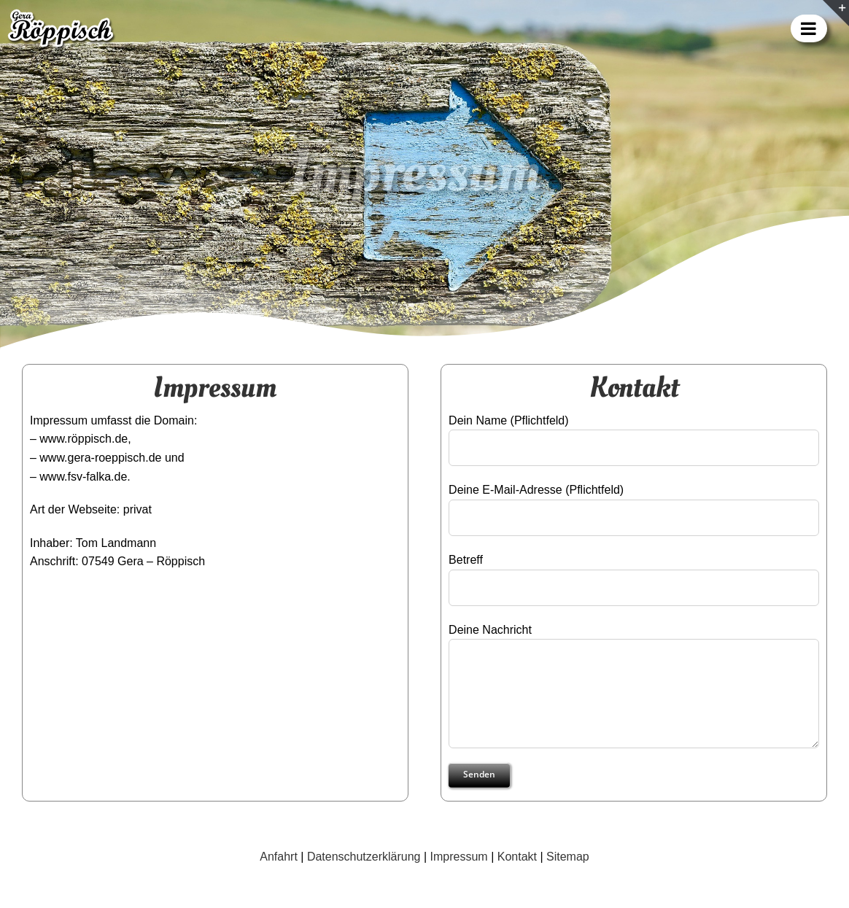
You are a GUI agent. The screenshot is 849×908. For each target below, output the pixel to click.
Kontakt (517, 856)
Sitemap (567, 856)
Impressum (459, 856)
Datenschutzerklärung (364, 856)
